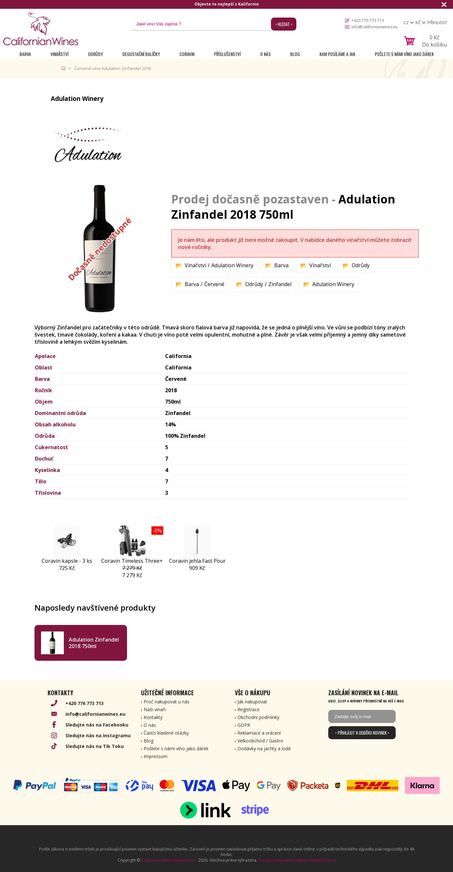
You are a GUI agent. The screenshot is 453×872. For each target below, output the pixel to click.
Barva (25, 53)
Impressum (155, 756)
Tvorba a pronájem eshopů (283, 860)
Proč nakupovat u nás (167, 702)
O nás (265, 53)
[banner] (40, 29)
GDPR (243, 725)
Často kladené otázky (166, 733)
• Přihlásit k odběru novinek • (362, 732)
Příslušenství (227, 53)
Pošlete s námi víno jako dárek (404, 53)
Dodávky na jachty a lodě (264, 748)
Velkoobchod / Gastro (260, 741)
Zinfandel (279, 284)
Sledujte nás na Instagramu (98, 735)
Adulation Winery (232, 265)
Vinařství (59, 53)
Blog (295, 53)
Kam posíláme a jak (337, 53)
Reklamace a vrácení (259, 733)
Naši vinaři (155, 709)
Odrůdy (95, 53)
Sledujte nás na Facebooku (96, 725)
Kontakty (153, 717)
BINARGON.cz (322, 860)
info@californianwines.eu (374, 27)
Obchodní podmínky (258, 717)
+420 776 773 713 (367, 20)
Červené (214, 284)
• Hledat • (283, 24)
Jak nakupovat (252, 702)
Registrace (248, 709)
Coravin (186, 53)
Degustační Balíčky (141, 53)
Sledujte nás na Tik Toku (94, 746)
